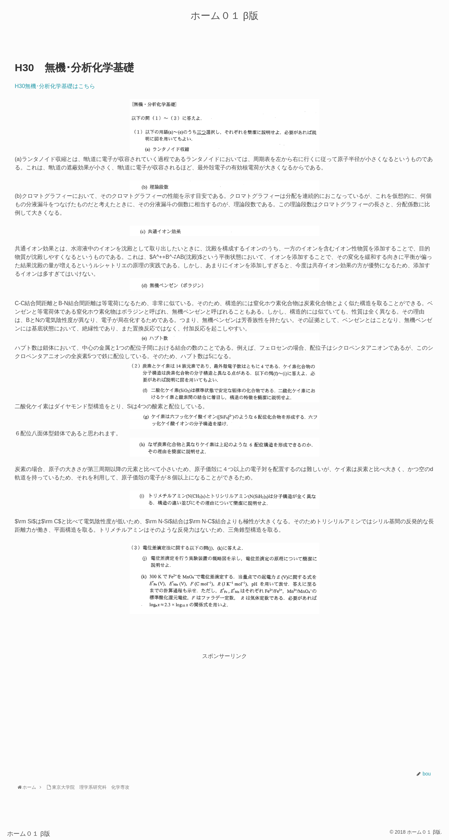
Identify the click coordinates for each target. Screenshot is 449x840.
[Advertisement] (224, 710)
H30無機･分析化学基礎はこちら (55, 86)
